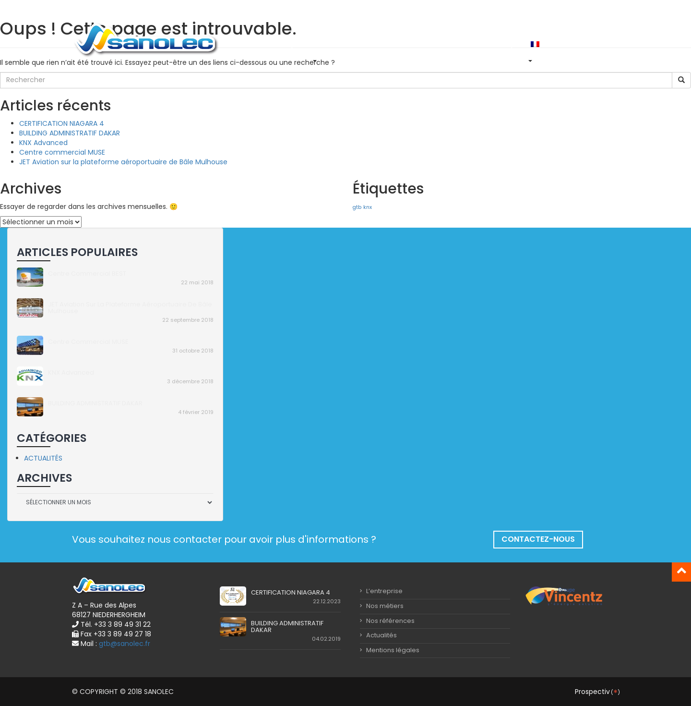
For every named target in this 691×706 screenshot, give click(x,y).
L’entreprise (288, 44)
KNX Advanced (43, 142)
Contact (478, 44)
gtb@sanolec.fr (124, 643)
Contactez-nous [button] (538, 539)
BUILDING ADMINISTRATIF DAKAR (69, 133)
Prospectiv (597, 691)
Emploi (511, 44)
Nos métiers (335, 44)
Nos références (388, 44)
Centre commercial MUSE (62, 152)
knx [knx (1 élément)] (367, 207)
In (556, 44)
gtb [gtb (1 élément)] (357, 207)
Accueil (248, 44)
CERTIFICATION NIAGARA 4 (61, 123)
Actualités (439, 44)
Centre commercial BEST (87, 273)
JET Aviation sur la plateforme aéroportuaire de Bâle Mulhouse (123, 162)
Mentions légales (389, 650)
